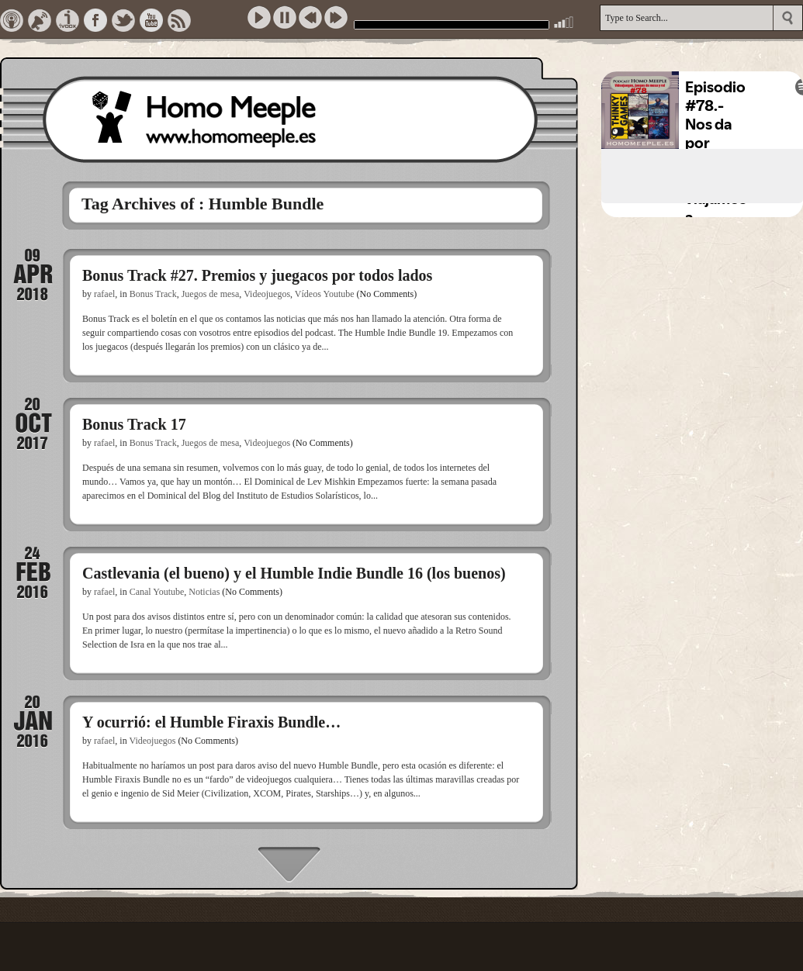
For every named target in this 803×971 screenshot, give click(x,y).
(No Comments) (387, 294)
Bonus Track (153, 294)
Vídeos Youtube (325, 294)
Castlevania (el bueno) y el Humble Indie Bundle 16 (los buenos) (294, 573)
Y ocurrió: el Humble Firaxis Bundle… (211, 722)
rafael (104, 294)
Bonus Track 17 (134, 424)
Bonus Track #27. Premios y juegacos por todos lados (257, 275)
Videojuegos (267, 294)
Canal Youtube (157, 591)
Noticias (204, 591)
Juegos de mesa (211, 294)
